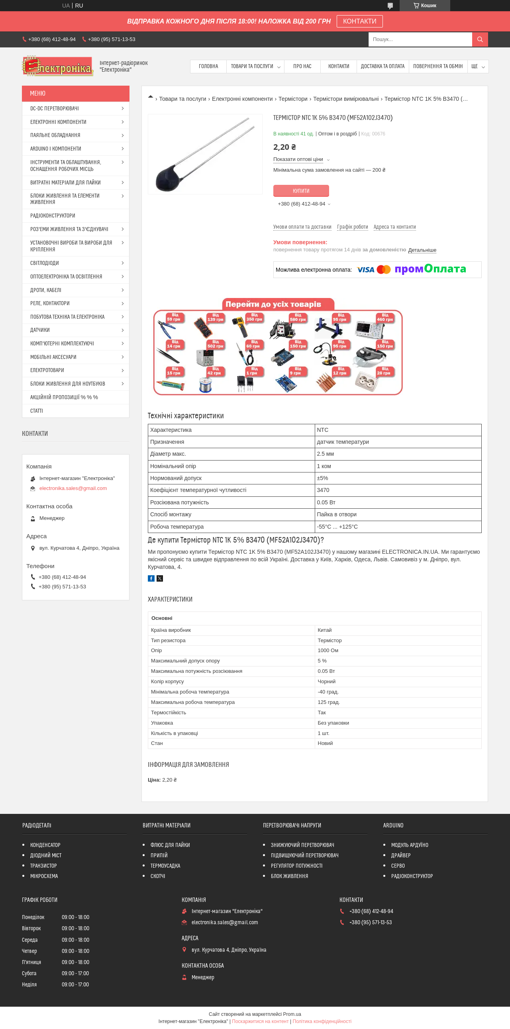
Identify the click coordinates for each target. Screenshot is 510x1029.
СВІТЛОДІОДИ (44, 263)
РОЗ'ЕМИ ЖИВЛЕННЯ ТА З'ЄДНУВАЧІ (69, 229)
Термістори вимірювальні (346, 99)
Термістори (293, 99)
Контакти (338, 66)
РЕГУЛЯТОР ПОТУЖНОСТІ (297, 866)
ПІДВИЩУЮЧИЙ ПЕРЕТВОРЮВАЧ (305, 856)
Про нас (302, 66)
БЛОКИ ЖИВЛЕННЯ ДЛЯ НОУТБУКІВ (67, 384)
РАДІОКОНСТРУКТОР (412, 876)
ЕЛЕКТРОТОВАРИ (47, 370)
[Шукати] (480, 39)
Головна (208, 66)
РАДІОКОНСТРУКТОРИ (52, 216)
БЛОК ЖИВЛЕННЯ (289, 876)
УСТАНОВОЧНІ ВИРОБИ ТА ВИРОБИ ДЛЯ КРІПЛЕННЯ (71, 246)
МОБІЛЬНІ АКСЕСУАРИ (53, 357)
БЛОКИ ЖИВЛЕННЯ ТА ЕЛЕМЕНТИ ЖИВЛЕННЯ (65, 199)
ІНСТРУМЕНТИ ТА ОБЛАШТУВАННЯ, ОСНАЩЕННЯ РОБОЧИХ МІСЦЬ (65, 165)
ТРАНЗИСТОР (43, 866)
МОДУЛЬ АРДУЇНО (409, 845)
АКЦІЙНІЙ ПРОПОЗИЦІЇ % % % (64, 397)
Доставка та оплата (382, 66)
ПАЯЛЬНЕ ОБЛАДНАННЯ (55, 135)
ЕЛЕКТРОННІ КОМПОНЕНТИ (58, 122)
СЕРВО (398, 866)
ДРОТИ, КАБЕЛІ (45, 290)
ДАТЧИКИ (40, 330)
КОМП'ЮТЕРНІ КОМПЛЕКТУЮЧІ (62, 344)
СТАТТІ (36, 411)
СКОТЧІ (158, 876)
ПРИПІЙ (159, 856)
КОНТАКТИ (360, 21)
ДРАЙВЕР (401, 856)
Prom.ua (292, 1014)
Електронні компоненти (242, 99)
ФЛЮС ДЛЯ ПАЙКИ (170, 845)
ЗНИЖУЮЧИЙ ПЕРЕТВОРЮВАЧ (302, 845)
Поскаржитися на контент (260, 1021)
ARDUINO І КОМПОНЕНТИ (55, 149)
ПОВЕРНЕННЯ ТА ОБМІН (438, 66)
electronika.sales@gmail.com (73, 488)
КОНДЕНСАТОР (45, 845)
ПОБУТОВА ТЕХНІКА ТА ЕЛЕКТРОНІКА (67, 317)
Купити (301, 191)
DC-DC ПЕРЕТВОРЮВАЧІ (54, 109)
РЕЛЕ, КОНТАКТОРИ (50, 303)
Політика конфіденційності (322, 1021)
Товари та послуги (252, 66)
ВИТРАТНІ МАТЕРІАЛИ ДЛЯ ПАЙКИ (65, 183)
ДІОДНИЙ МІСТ (46, 856)
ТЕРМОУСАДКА (165, 866)
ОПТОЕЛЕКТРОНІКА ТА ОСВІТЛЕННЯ (66, 277)
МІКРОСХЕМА (44, 876)
